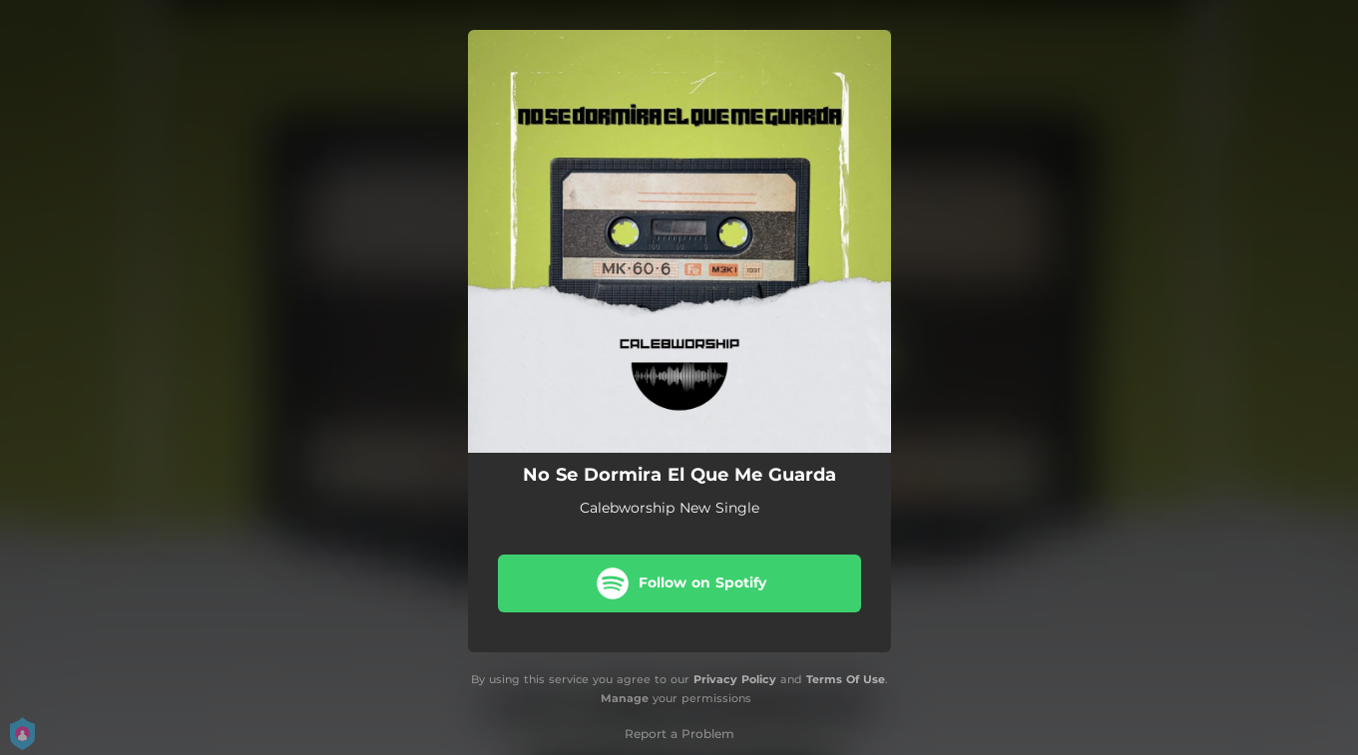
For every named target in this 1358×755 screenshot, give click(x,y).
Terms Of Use (845, 679)
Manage (625, 698)
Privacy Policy (734, 679)
